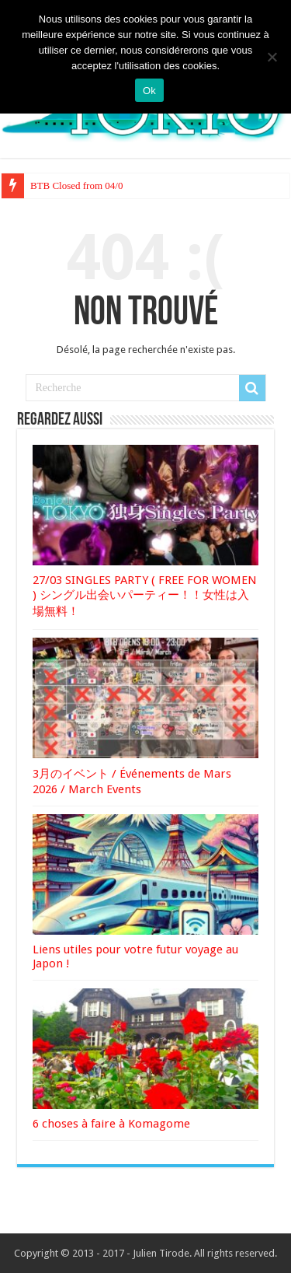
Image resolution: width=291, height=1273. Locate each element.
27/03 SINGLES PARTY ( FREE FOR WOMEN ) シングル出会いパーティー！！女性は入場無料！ (145, 595)
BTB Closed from (66, 185)
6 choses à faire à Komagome (111, 1124)
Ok (149, 90)
